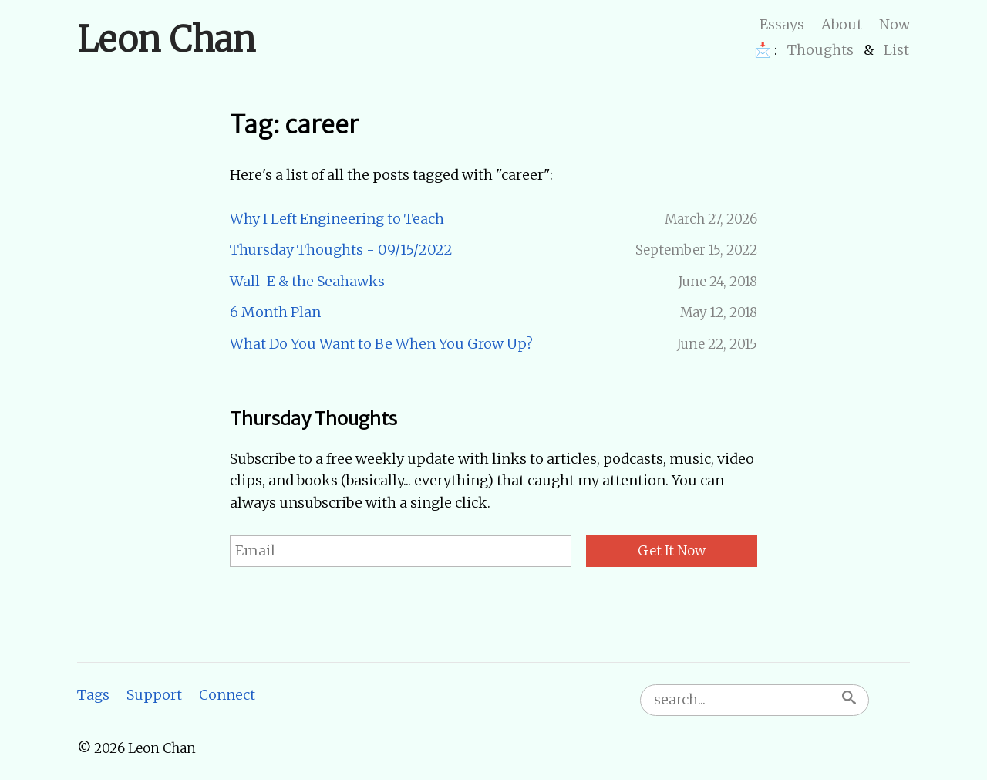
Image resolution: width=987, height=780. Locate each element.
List (896, 50)
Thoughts (820, 50)
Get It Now (672, 550)
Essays (782, 24)
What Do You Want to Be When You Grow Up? (381, 344)
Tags (93, 695)
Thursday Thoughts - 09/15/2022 (341, 249)
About (841, 24)
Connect (227, 695)
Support (154, 695)
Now (894, 24)
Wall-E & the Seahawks (307, 281)
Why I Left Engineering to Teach (337, 219)
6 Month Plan (275, 312)
